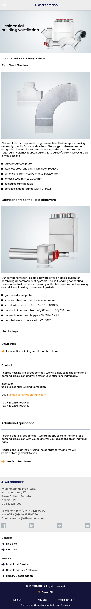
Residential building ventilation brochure (32, 351)
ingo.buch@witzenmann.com (28, 395)
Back (7, 58)
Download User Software (22, 570)
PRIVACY (42, 600)
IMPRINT (17, 600)
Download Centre (17, 564)
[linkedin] (31, 525)
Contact (11, 549)
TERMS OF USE (66, 600)
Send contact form (18, 461)
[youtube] (87, 525)
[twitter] (59, 525)
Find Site (11, 544)
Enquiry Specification (19, 576)
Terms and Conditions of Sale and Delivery (45, 605)
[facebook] (3, 525)
